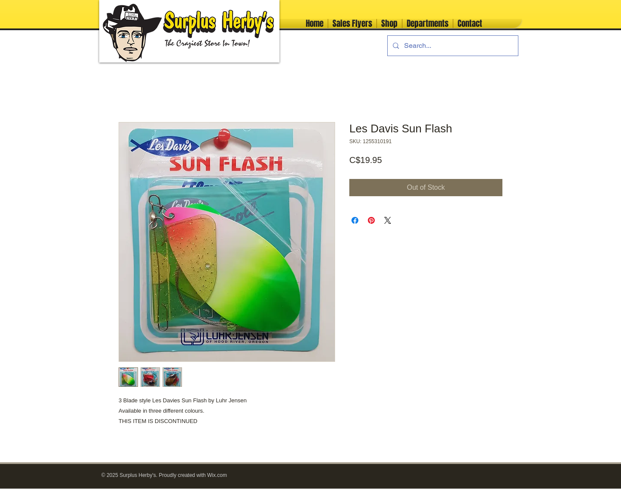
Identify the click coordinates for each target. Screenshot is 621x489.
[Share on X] (388, 220)
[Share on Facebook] (355, 220)
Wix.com (217, 475)
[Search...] (452, 46)
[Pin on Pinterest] (371, 220)
